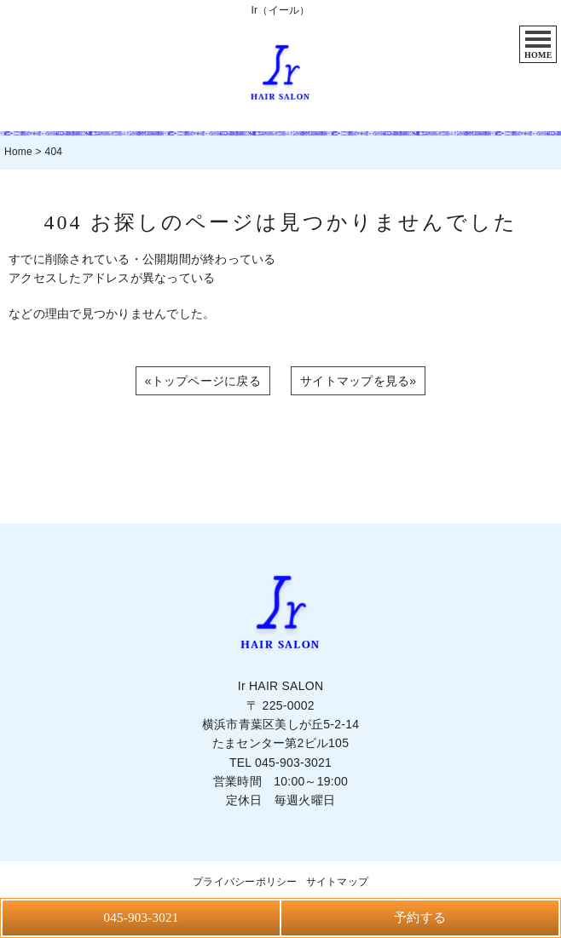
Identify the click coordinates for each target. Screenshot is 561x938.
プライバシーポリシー (245, 882)
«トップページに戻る (203, 381)
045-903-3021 (293, 762)
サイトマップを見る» (358, 381)
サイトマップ (337, 882)
